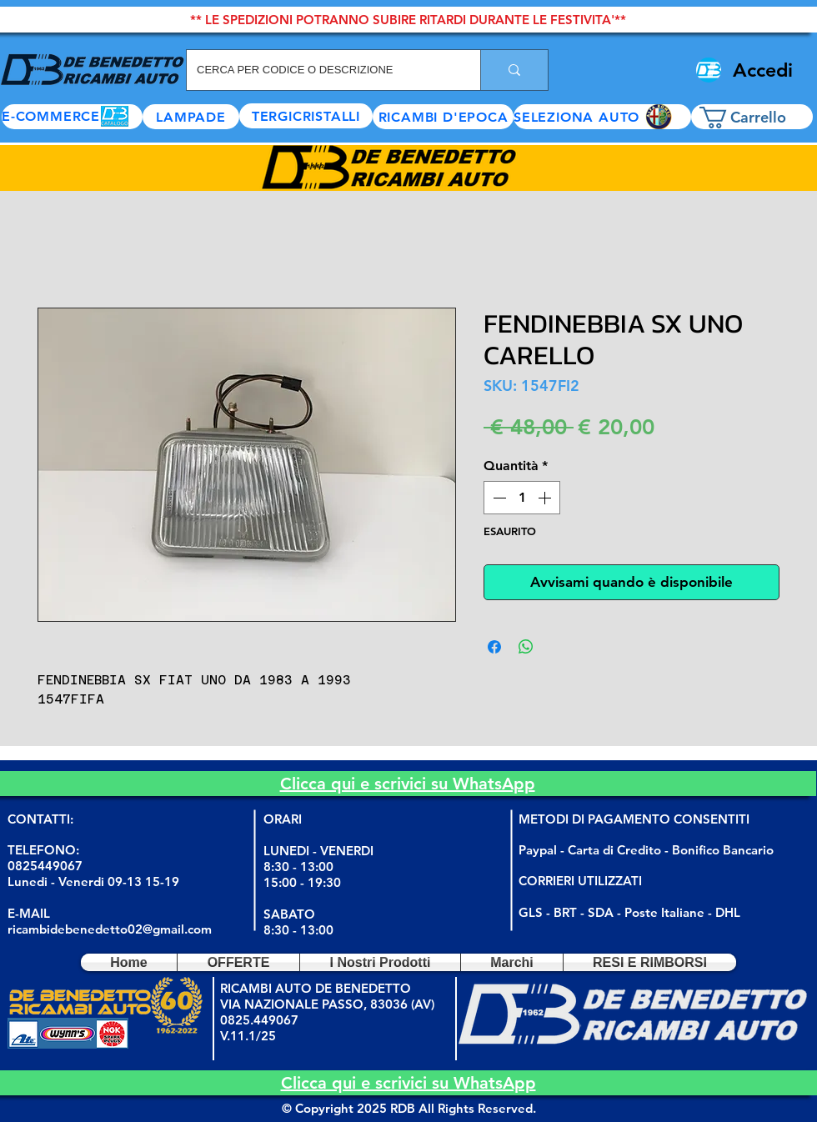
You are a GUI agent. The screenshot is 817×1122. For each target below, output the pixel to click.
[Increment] (546, 497)
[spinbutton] (521, 497)
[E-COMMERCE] (72, 116)
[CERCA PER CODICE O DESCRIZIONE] (321, 70)
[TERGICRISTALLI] (306, 115)
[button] (602, 116)
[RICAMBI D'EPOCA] (443, 116)
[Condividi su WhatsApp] (526, 647)
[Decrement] (497, 497)
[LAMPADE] (191, 116)
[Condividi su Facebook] (494, 647)
